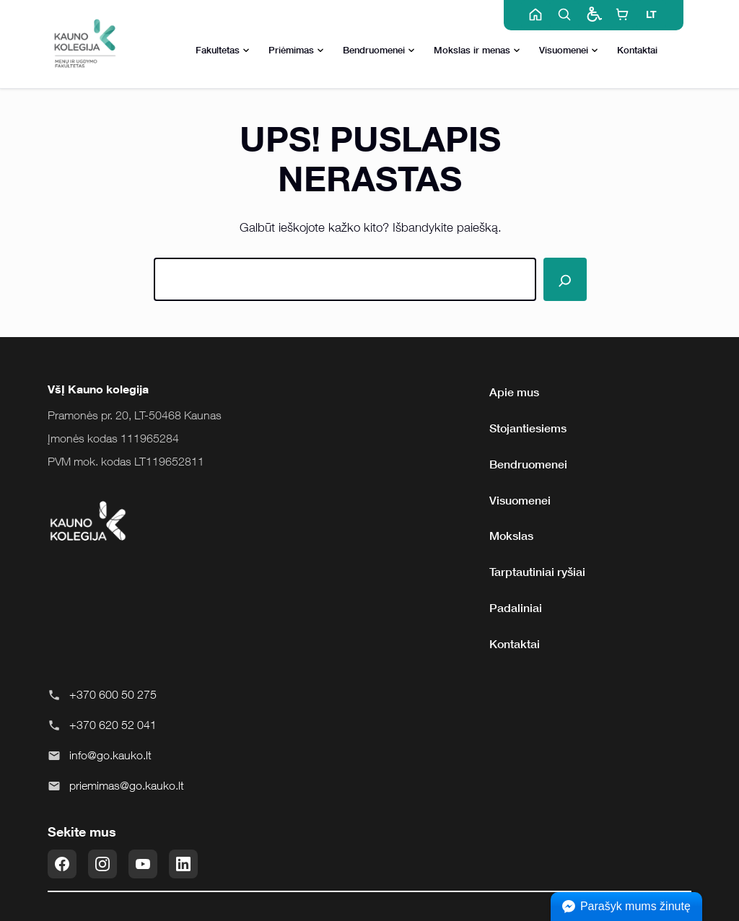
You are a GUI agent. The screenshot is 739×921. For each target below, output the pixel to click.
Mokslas (511, 535)
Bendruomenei (379, 50)
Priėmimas (296, 50)
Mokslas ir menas (477, 50)
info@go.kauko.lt (110, 754)
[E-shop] (622, 14)
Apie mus (514, 392)
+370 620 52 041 (113, 724)
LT (651, 14)
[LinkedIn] (183, 864)
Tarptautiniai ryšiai (537, 571)
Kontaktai (637, 50)
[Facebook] (62, 864)
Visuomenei (568, 50)
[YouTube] (142, 864)
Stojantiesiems (528, 428)
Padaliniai (515, 608)
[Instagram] (102, 864)
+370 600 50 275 (113, 694)
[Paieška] (565, 279)
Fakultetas (223, 50)
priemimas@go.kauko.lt (126, 785)
